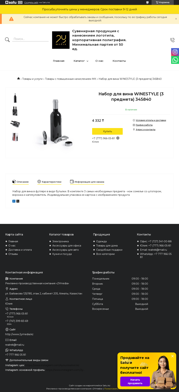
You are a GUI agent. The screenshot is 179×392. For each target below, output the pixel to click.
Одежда (101, 241)
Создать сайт (31, 2)
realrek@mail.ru (14, 344)
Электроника (60, 241)
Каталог (79, 60)
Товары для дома (107, 245)
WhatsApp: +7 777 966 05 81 (155, 255)
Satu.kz (106, 385)
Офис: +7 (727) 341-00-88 (156, 241)
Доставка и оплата (20, 249)
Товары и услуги (32, 78)
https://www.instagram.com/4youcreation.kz (52, 365)
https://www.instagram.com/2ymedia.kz (66, 370)
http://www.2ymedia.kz (19, 334)
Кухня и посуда (62, 254)
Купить (107, 131)
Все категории (105, 254)
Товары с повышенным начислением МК (70, 78)
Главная (59, 60)
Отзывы (13, 254)
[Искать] (7, 40)
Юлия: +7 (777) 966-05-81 (155, 245)
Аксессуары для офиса (66, 245)
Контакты (119, 60)
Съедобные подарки (109, 249)
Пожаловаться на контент (118, 388)
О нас (99, 60)
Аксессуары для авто (65, 249)
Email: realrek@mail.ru (153, 249)
